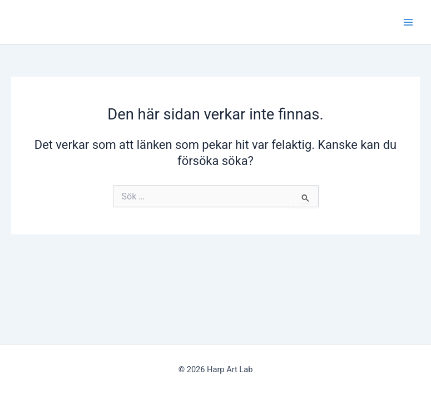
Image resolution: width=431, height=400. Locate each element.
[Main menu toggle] (408, 22)
